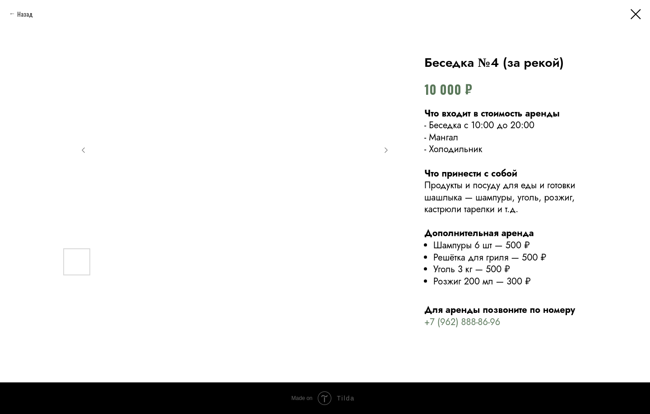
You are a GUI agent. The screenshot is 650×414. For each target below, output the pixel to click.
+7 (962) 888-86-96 (462, 322)
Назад (25, 14)
